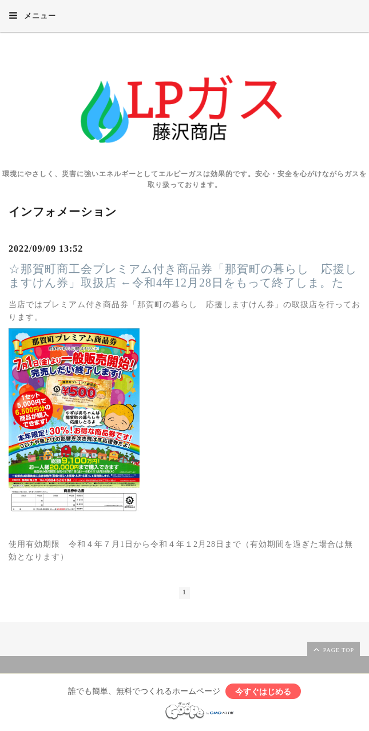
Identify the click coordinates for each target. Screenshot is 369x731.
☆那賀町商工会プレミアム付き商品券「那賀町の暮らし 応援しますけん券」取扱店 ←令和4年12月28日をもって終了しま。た (183, 276)
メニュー (32, 15)
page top (333, 649)
